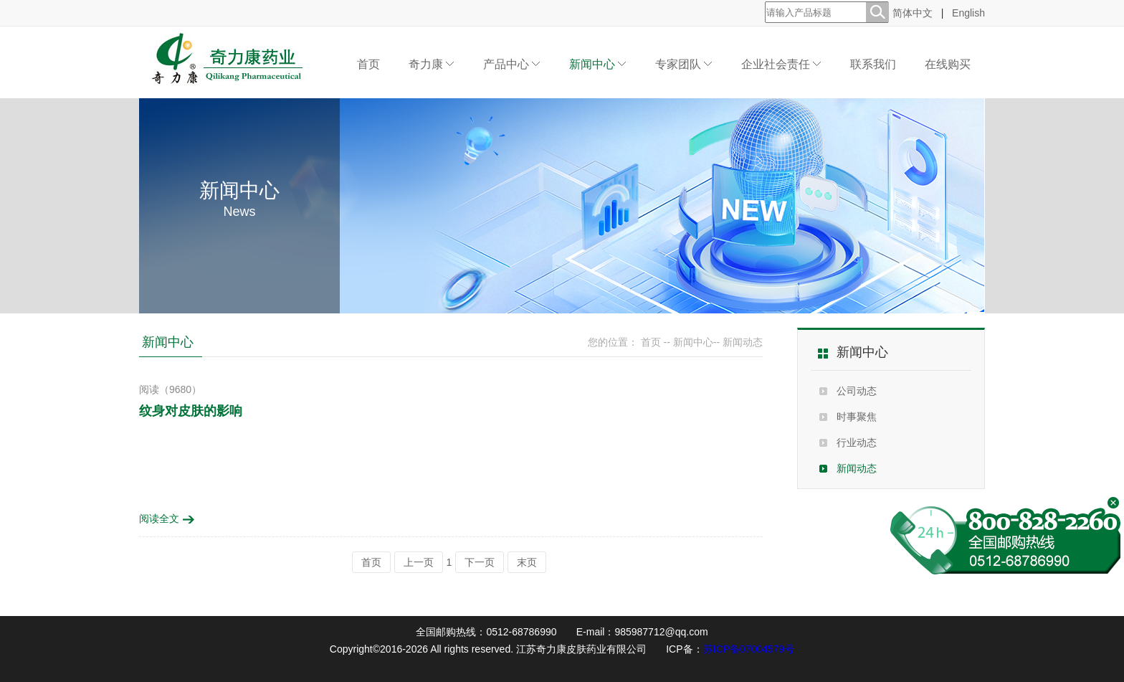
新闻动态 (857, 468)
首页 (368, 64)
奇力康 (431, 64)
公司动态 (857, 391)
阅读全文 (167, 518)
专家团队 (684, 64)
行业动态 (857, 442)
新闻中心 (598, 64)
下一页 (480, 562)
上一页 (419, 562)
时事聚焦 (857, 416)
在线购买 (948, 64)
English (968, 13)
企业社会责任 (781, 64)
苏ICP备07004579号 (749, 649)
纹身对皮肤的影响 (190, 411)
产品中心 (511, 64)
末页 (527, 562)
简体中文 (912, 13)
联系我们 (873, 64)
